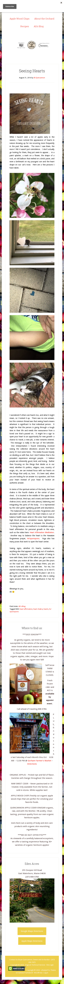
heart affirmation (26, 609)
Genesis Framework (25, 973)
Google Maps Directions (32, 931)
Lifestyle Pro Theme (48, 970)
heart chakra (38, 609)
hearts (46, 609)
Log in (46, 973)
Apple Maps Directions (31, 941)
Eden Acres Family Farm (32, 45)
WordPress (38, 973)
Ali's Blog (22, 606)
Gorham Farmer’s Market (40, 760)
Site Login (50, 965)
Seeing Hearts (32, 70)
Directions (32, 764)
